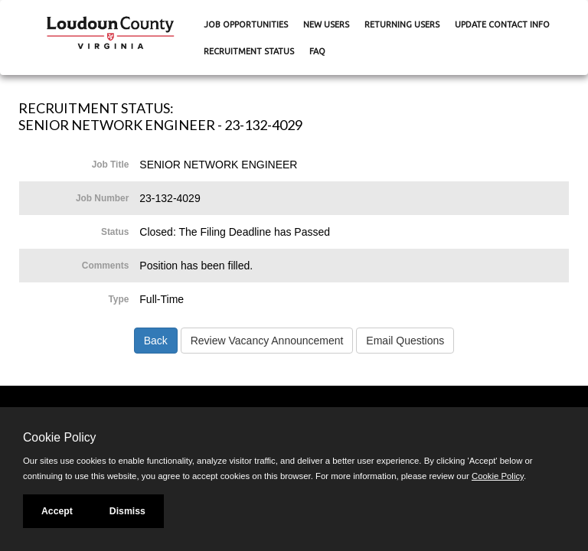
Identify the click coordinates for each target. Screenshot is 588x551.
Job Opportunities (246, 24)
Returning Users (401, 24)
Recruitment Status (249, 51)
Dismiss (127, 511)
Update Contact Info (502, 24)
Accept (57, 511)
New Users (326, 24)
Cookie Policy (59, 437)
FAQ (317, 51)
